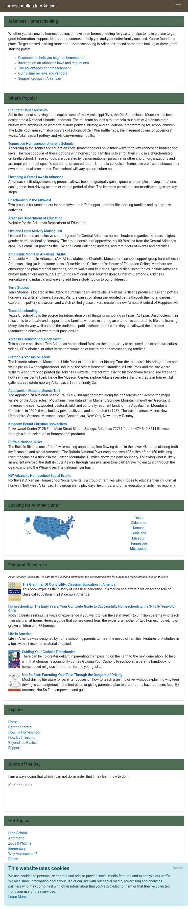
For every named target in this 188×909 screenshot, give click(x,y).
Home (13, 722)
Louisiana (138, 533)
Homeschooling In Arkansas (30, 5)
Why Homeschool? (22, 854)
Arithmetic (16, 838)
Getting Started (20, 727)
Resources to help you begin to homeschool (51, 58)
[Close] (178, 868)
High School (17, 833)
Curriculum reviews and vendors (43, 73)
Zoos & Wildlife (19, 843)
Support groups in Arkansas (39, 78)
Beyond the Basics (22, 743)
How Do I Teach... (21, 737)
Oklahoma (138, 523)
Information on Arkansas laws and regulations (53, 63)
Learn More (17, 897)
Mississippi (138, 549)
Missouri (138, 538)
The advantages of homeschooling (44, 68)
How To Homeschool (24, 732)
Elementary (17, 849)
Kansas (138, 528)
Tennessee (138, 543)
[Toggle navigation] (178, 6)
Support (14, 748)
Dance (13, 859)
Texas (138, 518)
